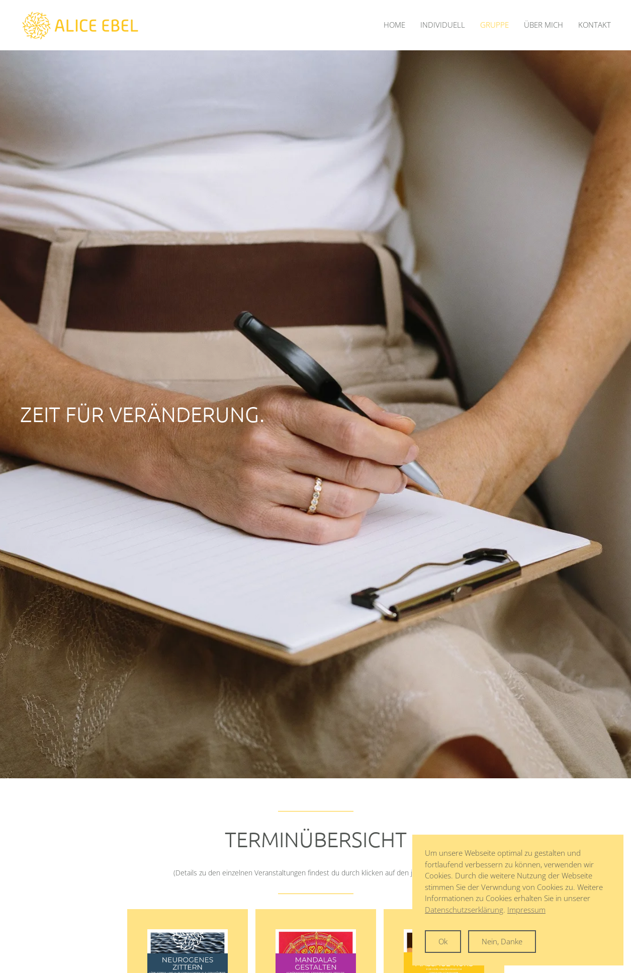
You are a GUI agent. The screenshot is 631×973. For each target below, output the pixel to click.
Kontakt (594, 25)
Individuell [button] (442, 25)
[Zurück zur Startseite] (80, 25)
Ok (442, 941)
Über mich (543, 25)
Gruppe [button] (494, 25)
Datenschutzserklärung (464, 910)
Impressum (526, 910)
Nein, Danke (502, 941)
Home (394, 25)
